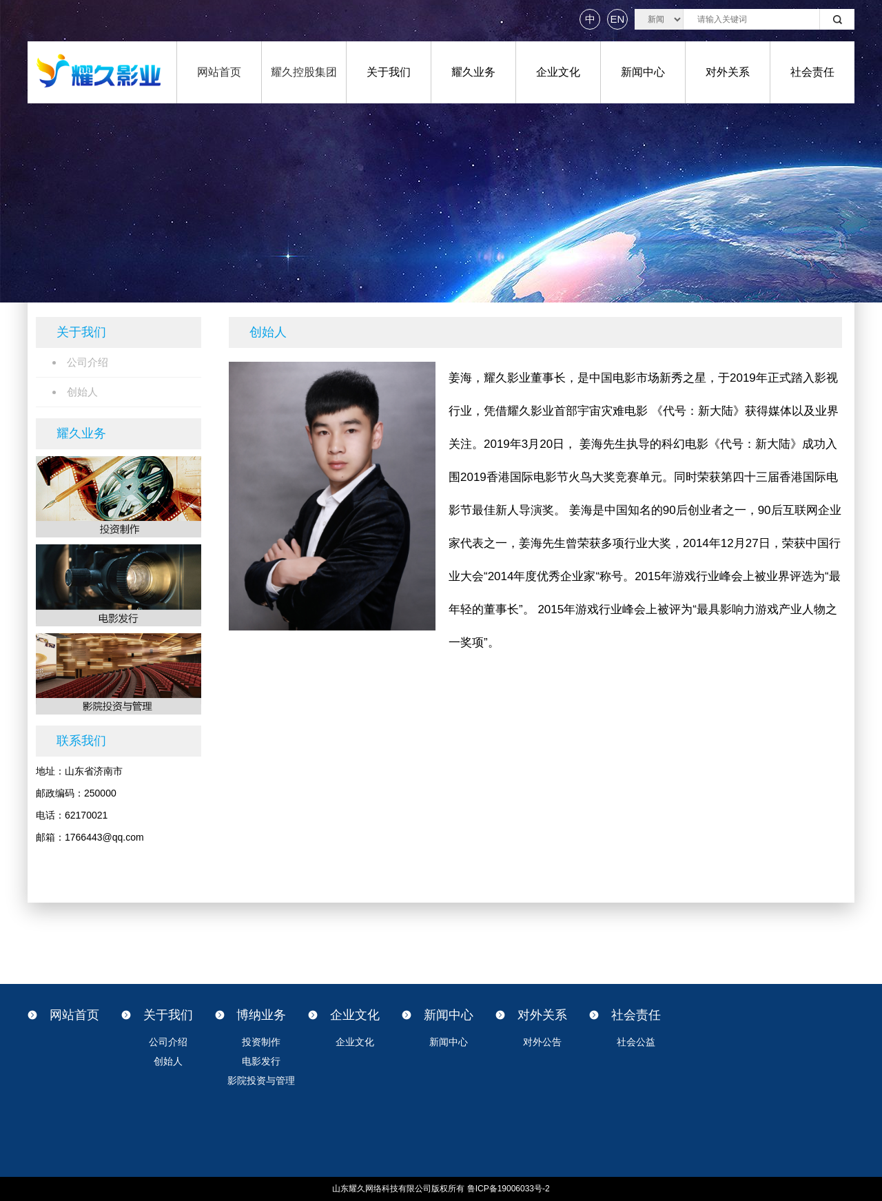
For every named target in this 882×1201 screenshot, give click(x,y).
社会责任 (812, 72)
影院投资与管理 (261, 1080)
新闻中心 (643, 72)
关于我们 (389, 72)
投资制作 (261, 1041)
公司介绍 (168, 1041)
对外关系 (728, 72)
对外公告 (542, 1041)
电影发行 (261, 1061)
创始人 (168, 1061)
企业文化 (558, 72)
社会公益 (636, 1041)
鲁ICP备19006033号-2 (508, 1188)
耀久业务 (473, 72)
